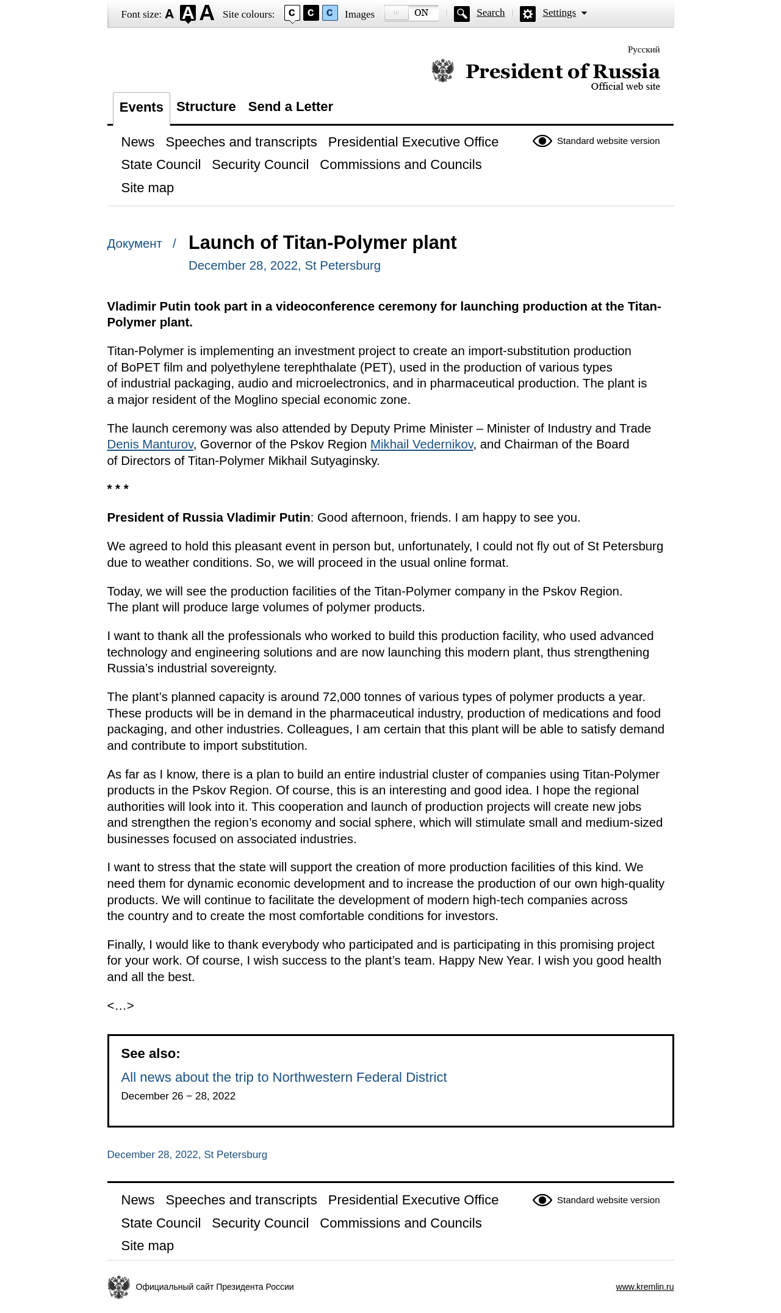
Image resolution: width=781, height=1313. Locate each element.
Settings (559, 12)
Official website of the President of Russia (545, 74)
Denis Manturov (150, 444)
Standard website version (608, 140)
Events (142, 107)
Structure (206, 106)
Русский (644, 49)
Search (491, 12)
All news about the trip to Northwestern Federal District (284, 1077)
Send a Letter (290, 106)
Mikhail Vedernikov (421, 444)
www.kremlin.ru (645, 1287)
